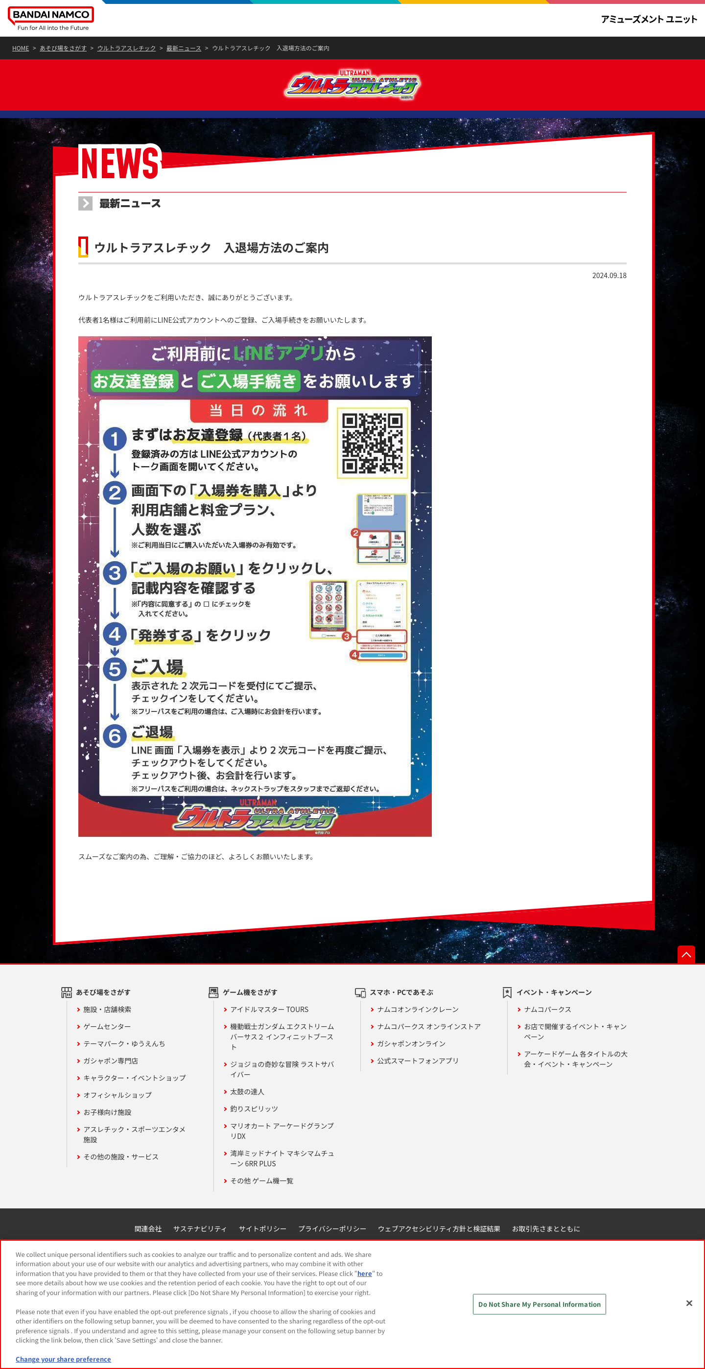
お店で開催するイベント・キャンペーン (575, 1053)
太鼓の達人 (247, 1113)
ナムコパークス (547, 1031)
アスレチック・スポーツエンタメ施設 (134, 1156)
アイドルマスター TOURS (269, 1031)
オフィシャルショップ (117, 1117)
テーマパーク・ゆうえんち (124, 1065)
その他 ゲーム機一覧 (261, 1202)
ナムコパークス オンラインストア (429, 1048)
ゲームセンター (107, 1048)
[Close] (689, 1303)
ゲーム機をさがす (250, 1014)
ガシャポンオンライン (411, 1065)
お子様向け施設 (107, 1134)
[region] (352, 1304)
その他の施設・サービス (121, 1178)
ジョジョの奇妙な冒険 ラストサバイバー (282, 1091)
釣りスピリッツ (254, 1130)
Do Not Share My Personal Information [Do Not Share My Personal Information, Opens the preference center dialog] (539, 1304)
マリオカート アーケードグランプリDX (282, 1153)
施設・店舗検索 (107, 1031)
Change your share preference (63, 1359)
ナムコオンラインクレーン (418, 1031)
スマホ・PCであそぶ (401, 1014)
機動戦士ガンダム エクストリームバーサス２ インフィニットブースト (282, 1058)
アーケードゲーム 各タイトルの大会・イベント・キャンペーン (576, 1081)
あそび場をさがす (103, 1014)
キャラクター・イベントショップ (134, 1100)
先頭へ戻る (686, 976)
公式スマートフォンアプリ (418, 1082)
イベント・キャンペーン (554, 1014)
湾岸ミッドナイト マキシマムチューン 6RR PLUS (282, 1180)
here (364, 1273)
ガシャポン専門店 (110, 1082)
